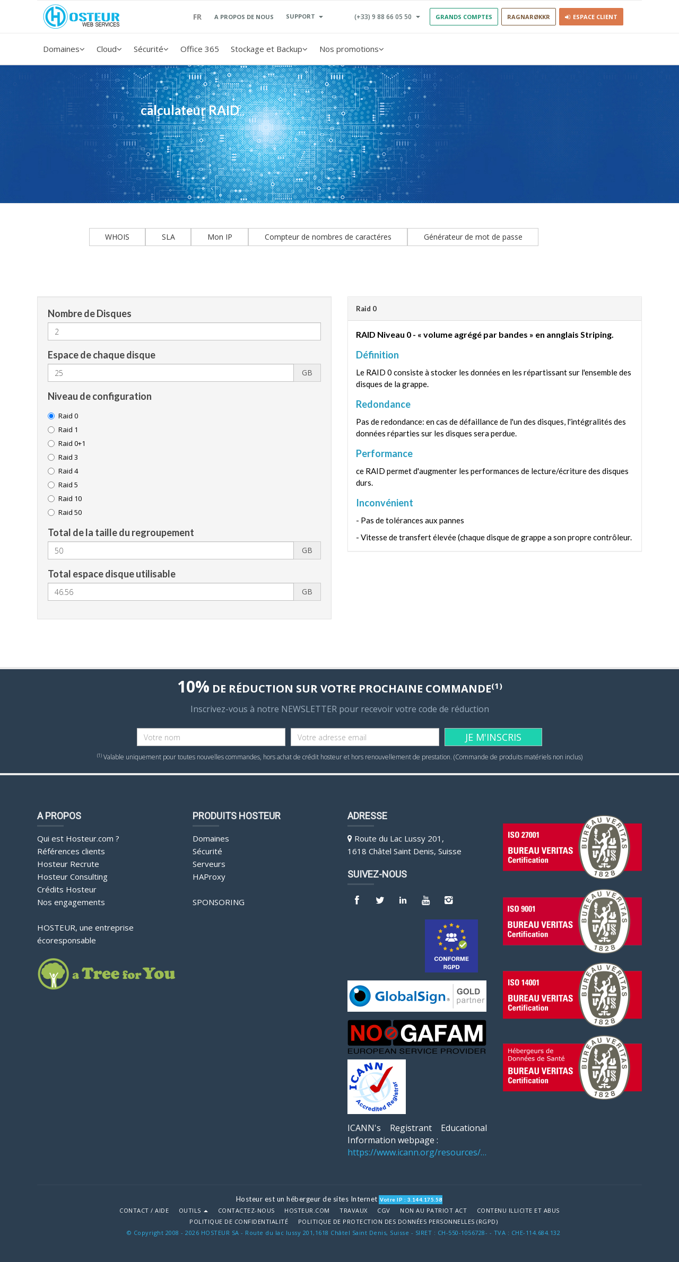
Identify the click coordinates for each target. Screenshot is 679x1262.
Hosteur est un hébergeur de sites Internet (307, 1199)
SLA (168, 237)
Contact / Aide (144, 1210)
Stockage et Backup (269, 48)
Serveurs (209, 863)
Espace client (591, 17)
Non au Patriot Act (433, 1210)
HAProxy (209, 876)
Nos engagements (71, 902)
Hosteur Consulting (72, 876)
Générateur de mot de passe (473, 237)
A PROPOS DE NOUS (244, 17)
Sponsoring (219, 902)
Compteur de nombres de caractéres (328, 237)
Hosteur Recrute (68, 863)
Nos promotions (351, 48)
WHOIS (117, 237)
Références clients (71, 851)
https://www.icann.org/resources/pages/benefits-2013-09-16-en (417, 1152)
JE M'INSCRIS (493, 737)
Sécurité (151, 48)
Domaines (64, 48)
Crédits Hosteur (67, 889)
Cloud (109, 48)
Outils (193, 1210)
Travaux (354, 1210)
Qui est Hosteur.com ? (78, 838)
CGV (383, 1210)
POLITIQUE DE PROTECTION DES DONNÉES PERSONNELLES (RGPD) (398, 1221)
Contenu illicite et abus (518, 1210)
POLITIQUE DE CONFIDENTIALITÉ (238, 1221)
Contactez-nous (246, 1210)
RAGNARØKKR (528, 17)
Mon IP (219, 237)
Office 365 (199, 48)
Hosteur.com (307, 1210)
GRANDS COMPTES (464, 17)
